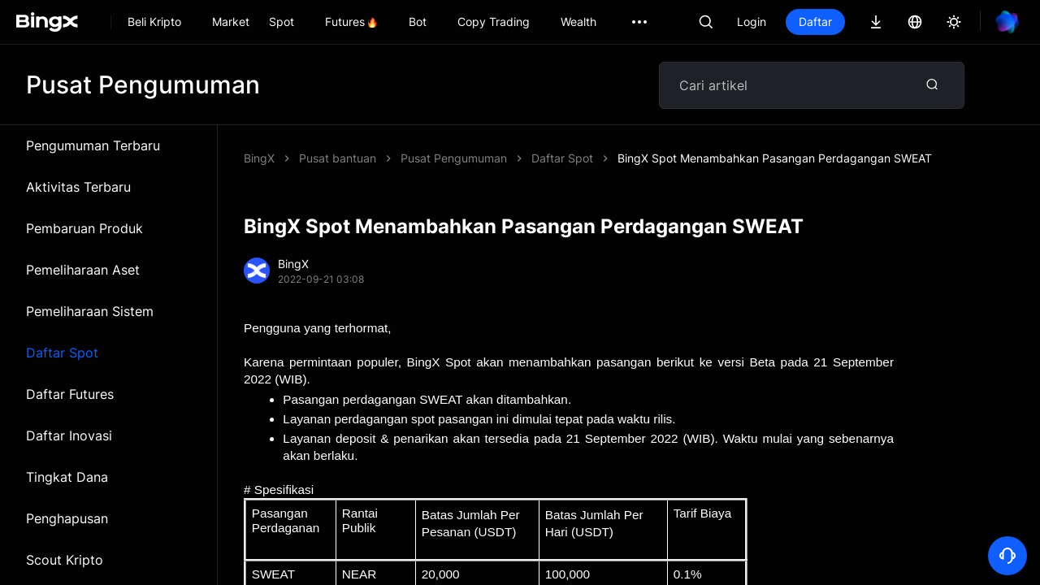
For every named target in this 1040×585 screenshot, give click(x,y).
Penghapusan (67, 518)
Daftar (815, 21)
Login (751, 21)
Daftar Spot (62, 352)
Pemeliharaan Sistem (90, 311)
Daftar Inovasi (69, 435)
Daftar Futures (70, 394)
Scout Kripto (64, 560)
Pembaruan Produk (84, 228)
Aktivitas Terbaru (78, 187)
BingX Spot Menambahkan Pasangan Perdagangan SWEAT (775, 158)
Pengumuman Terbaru (93, 145)
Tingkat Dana (67, 477)
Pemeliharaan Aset (83, 270)
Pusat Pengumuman (454, 158)
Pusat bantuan (337, 158)
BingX (259, 158)
